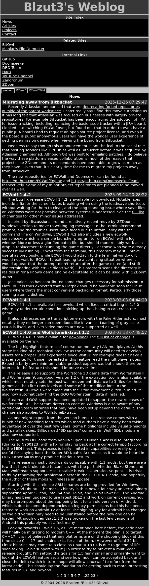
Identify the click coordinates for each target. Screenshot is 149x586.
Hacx (6, 72)
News (7, 21)
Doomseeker (13, 63)
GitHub (8, 59)
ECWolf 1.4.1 (16, 300)
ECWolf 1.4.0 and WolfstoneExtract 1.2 (45, 332)
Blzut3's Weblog (74, 7)
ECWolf (20, 90)
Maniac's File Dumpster (23, 49)
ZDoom (9, 84)
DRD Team (11, 67)
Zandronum (12, 80)
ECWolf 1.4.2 (16, 194)
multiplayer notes (124, 359)
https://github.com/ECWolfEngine (32, 181)
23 (93, 575)
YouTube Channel (17, 76)
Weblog (7, 90)
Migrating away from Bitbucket (37, 102)
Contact (9, 34)
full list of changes (113, 337)
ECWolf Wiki (37, 90)
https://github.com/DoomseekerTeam (105, 181)
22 (87, 575)
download (105, 199)
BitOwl (8, 44)
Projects (9, 30)
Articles (9, 26)
